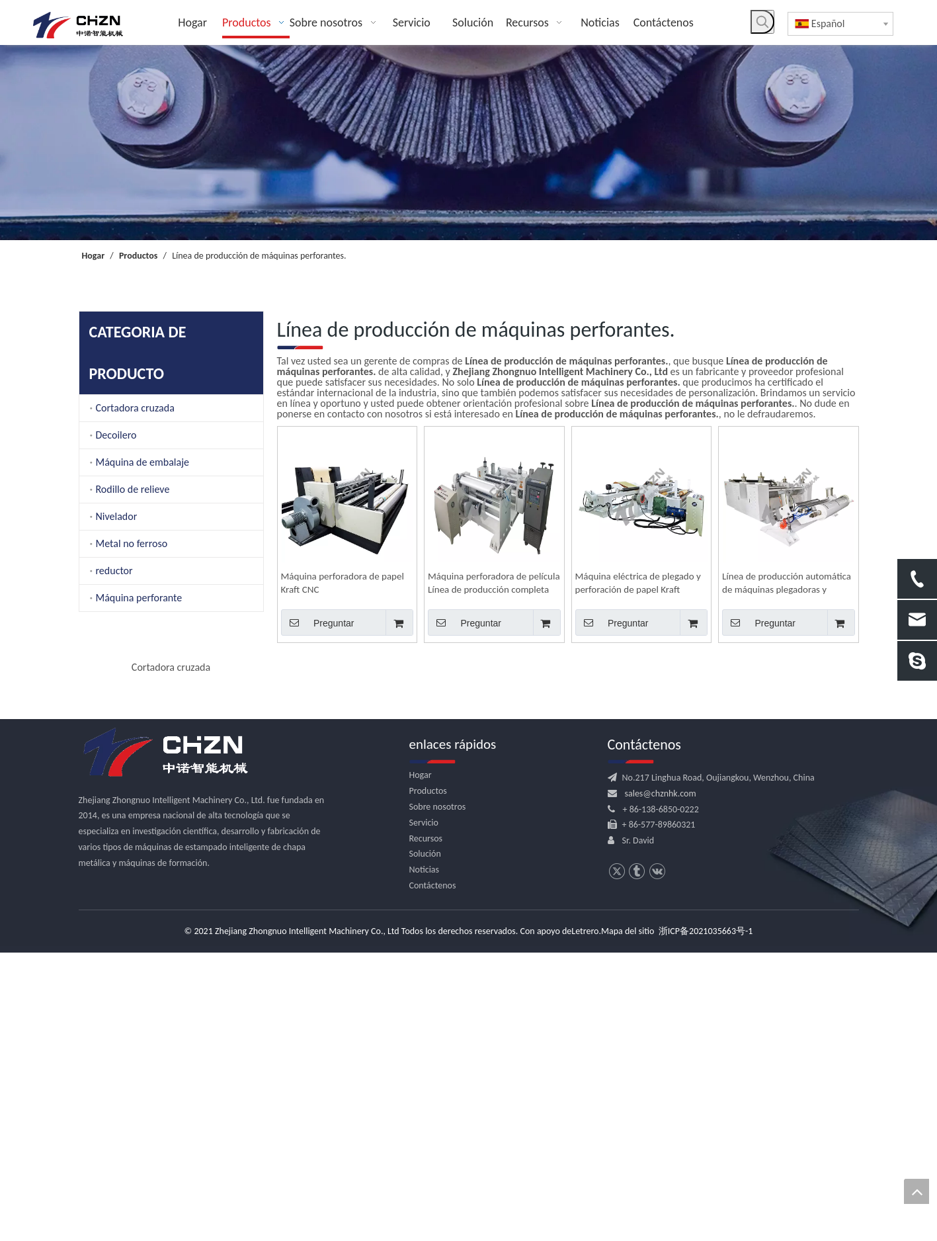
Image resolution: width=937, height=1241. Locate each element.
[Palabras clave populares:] (762, 22)
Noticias (424, 1158)
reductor (114, 570)
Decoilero (116, 435)
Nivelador (117, 516)
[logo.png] (165, 1040)
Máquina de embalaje (142, 462)
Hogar (420, 1063)
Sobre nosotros (437, 1095)
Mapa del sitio (627, 1219)
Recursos (426, 1126)
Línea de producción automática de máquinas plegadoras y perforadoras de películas (786, 583)
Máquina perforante (139, 597)
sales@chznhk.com (660, 1081)
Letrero (584, 1219)
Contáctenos (432, 1173)
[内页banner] (468, 142)
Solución (425, 1142)
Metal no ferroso (132, 543)
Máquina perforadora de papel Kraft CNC (342, 582)
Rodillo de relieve (133, 489)
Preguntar (317, 622)
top (916, 1191)
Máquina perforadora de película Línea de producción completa (494, 582)
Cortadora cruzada (135, 408)
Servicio (423, 1110)
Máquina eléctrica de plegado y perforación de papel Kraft (638, 582)
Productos (428, 1079)
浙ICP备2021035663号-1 (706, 1219)
